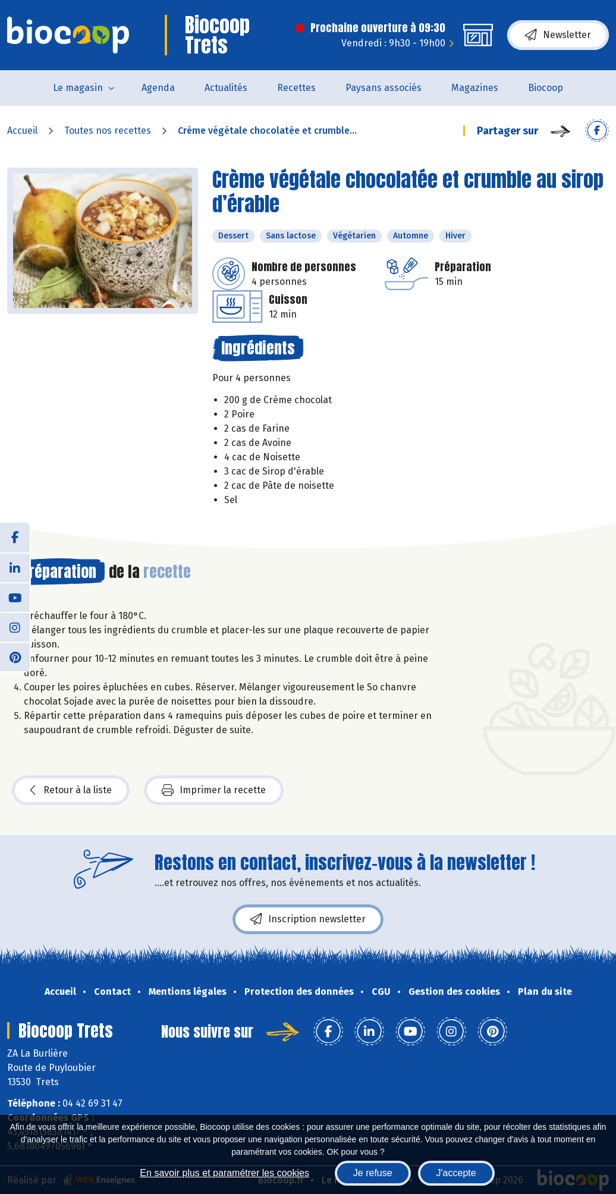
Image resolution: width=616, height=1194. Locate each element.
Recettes (296, 87)
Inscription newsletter (308, 919)
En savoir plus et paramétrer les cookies (224, 1173)
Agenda (158, 87)
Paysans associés (383, 87)
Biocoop (545, 87)
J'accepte (456, 1173)
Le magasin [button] (78, 87)
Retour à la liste (71, 790)
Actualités (226, 87)
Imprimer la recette (214, 790)
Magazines (474, 87)
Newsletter (558, 35)
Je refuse (372, 1173)
